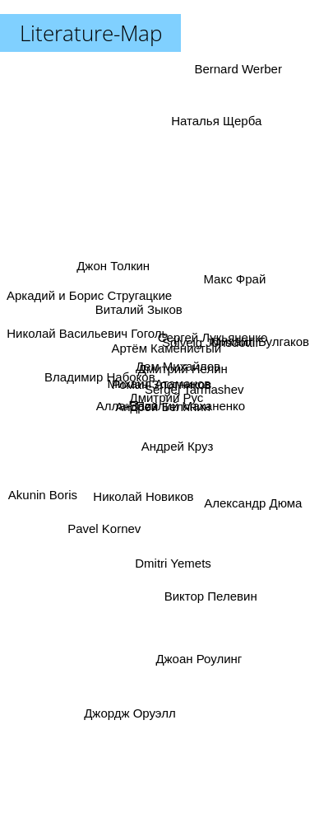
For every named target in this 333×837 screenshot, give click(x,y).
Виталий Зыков (137, 309)
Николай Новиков (144, 491)
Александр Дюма (254, 503)
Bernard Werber (236, 69)
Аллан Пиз (128, 406)
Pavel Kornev (104, 528)
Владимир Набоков (100, 374)
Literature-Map (91, 33)
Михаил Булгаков (263, 337)
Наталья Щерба (214, 126)
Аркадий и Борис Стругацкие (89, 298)
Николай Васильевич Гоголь (87, 331)
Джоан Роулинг (198, 667)
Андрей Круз (179, 445)
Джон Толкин (109, 257)
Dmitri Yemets (174, 558)
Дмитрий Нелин (182, 371)
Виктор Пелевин (211, 586)
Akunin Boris (44, 491)
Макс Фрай (235, 284)
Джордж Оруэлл (130, 720)
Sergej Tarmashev (193, 386)
